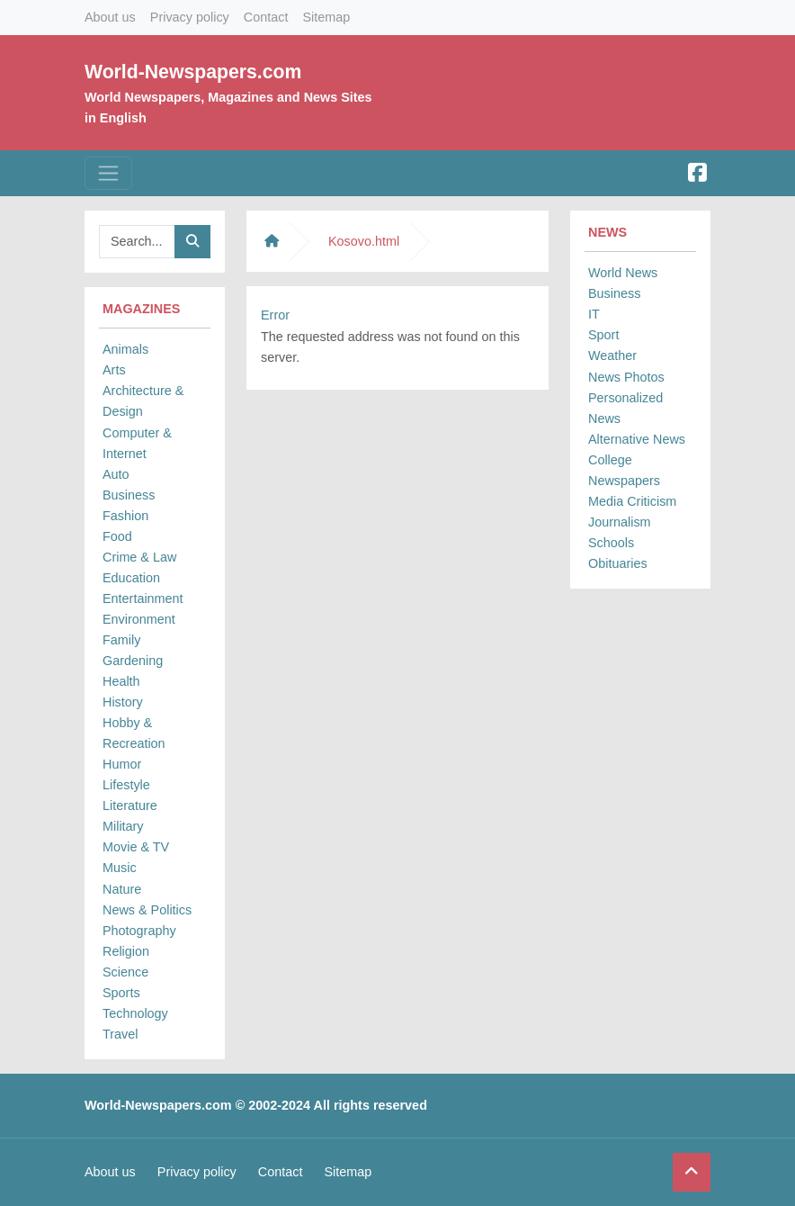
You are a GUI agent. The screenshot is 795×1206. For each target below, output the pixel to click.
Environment (139, 619)
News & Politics (147, 910)
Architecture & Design (143, 400)
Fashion (125, 515)
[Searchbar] (137, 241)
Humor (122, 764)
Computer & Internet (137, 443)
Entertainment (143, 598)
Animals (125, 349)
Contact (266, 17)
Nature (122, 889)
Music (120, 867)
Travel (120, 1034)
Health (121, 681)
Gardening (133, 660)
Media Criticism (632, 501)
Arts (114, 370)
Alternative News (636, 439)
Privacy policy (189, 17)
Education (131, 578)
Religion (126, 951)
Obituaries (618, 563)
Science (125, 972)
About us (110, 17)
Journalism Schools (619, 532)
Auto (116, 474)
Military (123, 826)
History (123, 702)
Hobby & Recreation (134, 733)
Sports (121, 993)
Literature (130, 805)
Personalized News (625, 408)
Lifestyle (126, 785)
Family (121, 640)
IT (594, 314)
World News (622, 273)
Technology (135, 1013)
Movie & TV (136, 847)
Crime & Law (139, 557)
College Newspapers (624, 470)
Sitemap (326, 17)
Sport (603, 335)
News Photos (626, 377)
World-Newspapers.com (193, 71)
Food (117, 536)
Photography (139, 930)
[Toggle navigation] (108, 173)
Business (129, 495)
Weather (612, 355)
